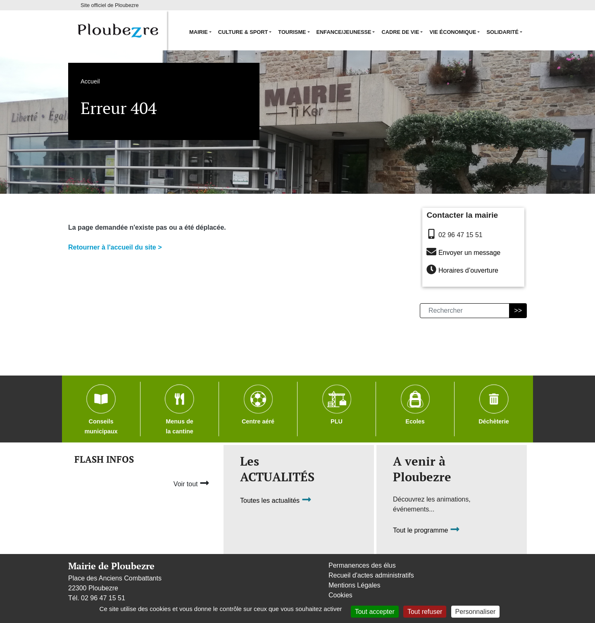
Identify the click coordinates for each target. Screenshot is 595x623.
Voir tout (191, 483)
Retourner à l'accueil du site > (115, 247)
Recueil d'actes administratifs (371, 575)
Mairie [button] (198, 32)
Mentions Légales (354, 585)
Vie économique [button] (452, 32)
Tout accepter (375, 611)
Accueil (90, 81)
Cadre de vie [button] (400, 32)
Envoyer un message (469, 252)
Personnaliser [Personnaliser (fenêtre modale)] (475, 611)
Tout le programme (426, 530)
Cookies (340, 595)
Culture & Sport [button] (243, 32)
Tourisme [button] (292, 32)
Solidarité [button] (502, 32)
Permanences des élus (362, 565)
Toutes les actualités (276, 500)
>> (518, 310)
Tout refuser (424, 611)
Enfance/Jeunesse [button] (344, 32)
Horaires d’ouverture (468, 270)
